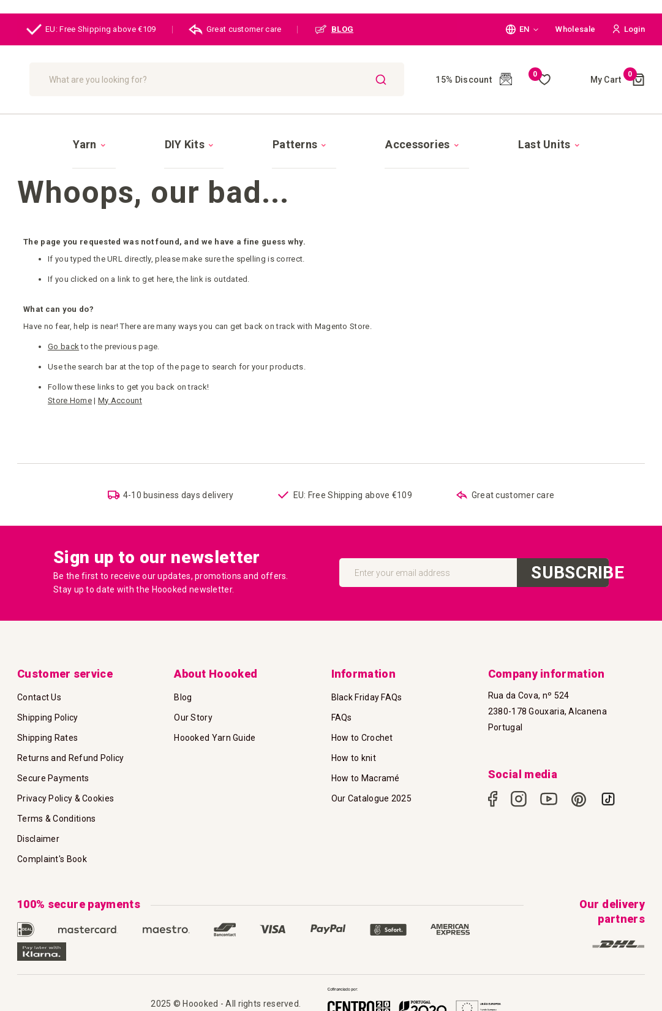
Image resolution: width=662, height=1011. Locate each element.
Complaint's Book (52, 851)
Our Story (193, 709)
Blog (183, 689)
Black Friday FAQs (366, 689)
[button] (522, 29)
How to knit (353, 750)
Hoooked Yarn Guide (214, 730)
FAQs (341, 709)
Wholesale (575, 29)
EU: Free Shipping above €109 (91, 29)
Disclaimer (38, 831)
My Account (120, 379)
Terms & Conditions (56, 811)
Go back (63, 325)
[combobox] (279, 79)
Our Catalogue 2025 (371, 790)
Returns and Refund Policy (70, 750)
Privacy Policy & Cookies (65, 790)
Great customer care (235, 29)
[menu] (331, 133)
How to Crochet (362, 730)
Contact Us (39, 689)
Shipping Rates (47, 730)
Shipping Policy (47, 709)
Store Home (70, 379)
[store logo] (83, 79)
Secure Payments (53, 770)
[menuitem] (159, 133)
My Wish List (539, 80)
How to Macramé (365, 770)
